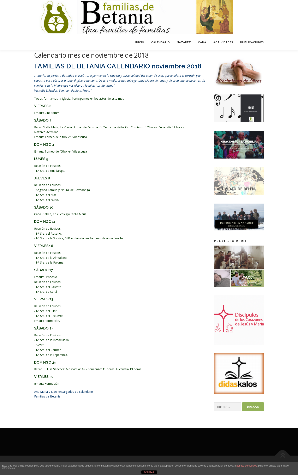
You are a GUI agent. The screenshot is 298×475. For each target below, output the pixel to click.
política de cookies (247, 465)
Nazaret (184, 42)
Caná (202, 42)
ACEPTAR (149, 472)
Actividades (223, 42)
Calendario (160, 42)
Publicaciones (252, 42)
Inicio (139, 42)
